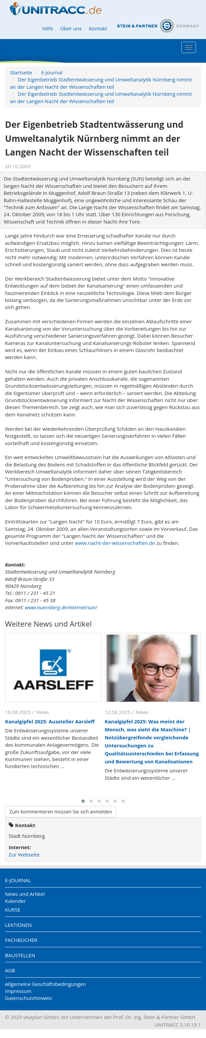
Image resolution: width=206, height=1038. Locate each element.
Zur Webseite (24, 854)
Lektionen (18, 925)
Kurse (12, 909)
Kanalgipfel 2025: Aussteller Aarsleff (50, 721)
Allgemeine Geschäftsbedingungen (45, 984)
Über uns (71, 28)
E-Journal (51, 72)
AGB (10, 970)
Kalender (15, 901)
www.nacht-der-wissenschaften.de (115, 543)
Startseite (21, 72)
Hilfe (47, 28)
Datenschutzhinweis (28, 998)
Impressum (18, 991)
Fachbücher (21, 940)
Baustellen (20, 955)
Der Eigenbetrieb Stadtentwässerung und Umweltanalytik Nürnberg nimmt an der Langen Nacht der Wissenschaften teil (101, 83)
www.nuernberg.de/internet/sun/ (61, 607)
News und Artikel (25, 894)
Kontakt (98, 28)
